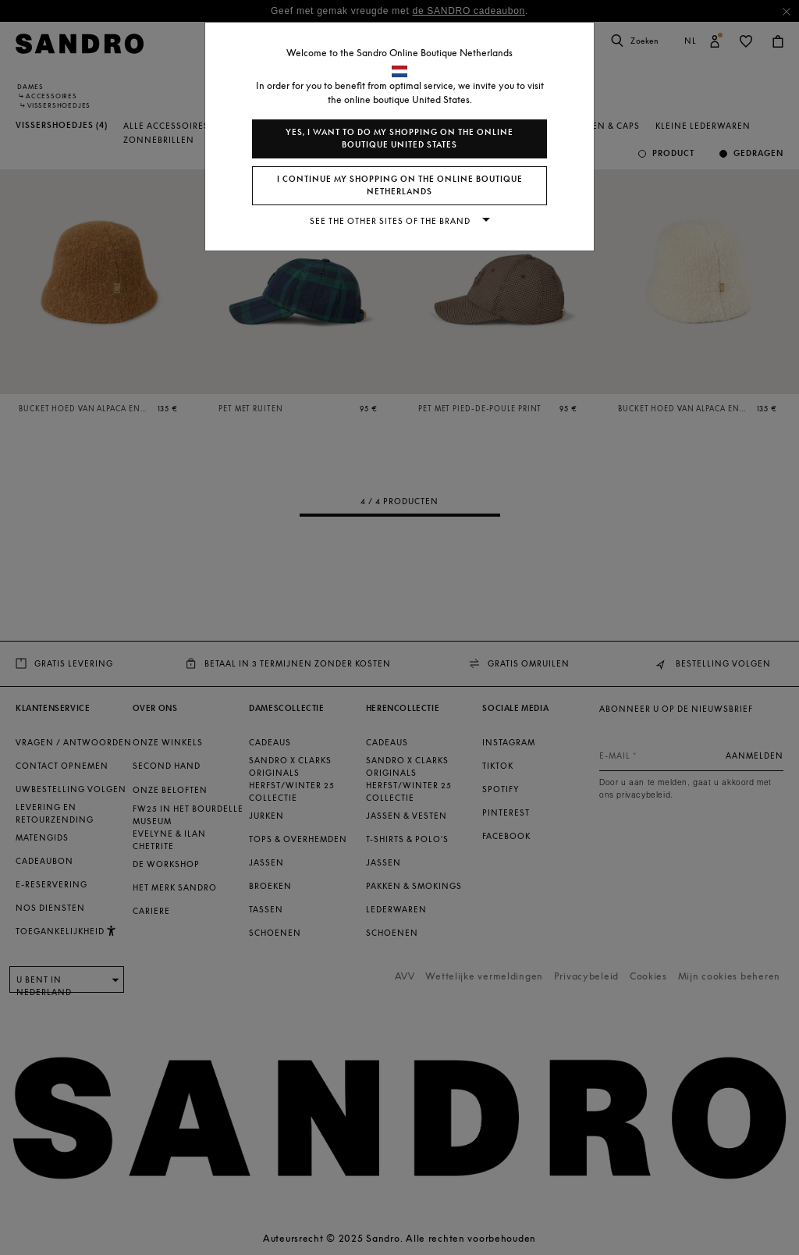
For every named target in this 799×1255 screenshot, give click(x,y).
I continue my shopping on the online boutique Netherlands (400, 185)
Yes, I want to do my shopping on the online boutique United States (399, 138)
